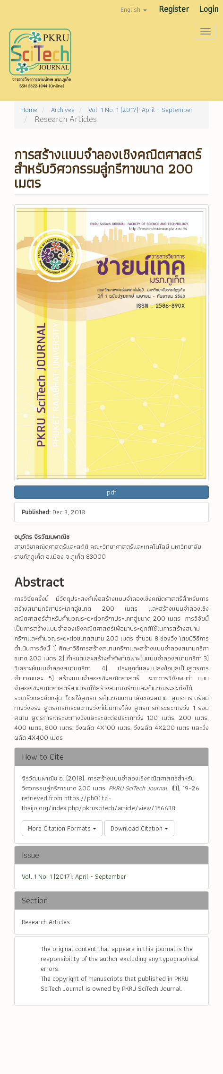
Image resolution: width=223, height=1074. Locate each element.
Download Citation (139, 828)
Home (29, 109)
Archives (63, 109)
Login (208, 9)
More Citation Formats (62, 828)
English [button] (133, 9)
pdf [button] (111, 492)
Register (174, 9)
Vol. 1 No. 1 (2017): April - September (140, 109)
